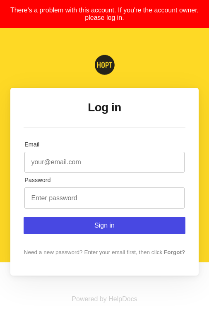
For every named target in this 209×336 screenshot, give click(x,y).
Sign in (104, 225)
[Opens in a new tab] (104, 298)
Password (37, 180)
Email (31, 144)
